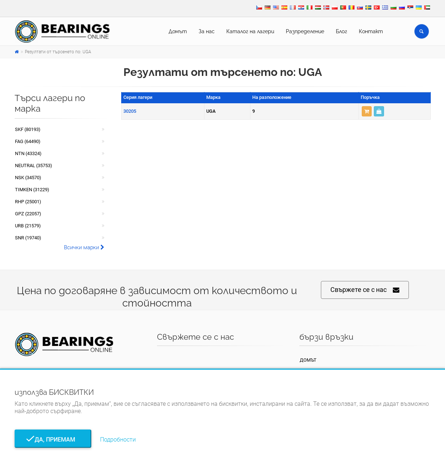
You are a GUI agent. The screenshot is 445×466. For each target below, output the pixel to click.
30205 (129, 111)
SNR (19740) (28, 237)
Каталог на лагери (250, 31)
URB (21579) (28, 225)
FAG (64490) (28, 141)
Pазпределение (305, 31)
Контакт (371, 31)
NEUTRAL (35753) (33, 165)
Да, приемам (52, 439)
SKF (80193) (28, 129)
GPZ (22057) (28, 213)
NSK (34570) (28, 177)
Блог (341, 31)
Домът (178, 31)
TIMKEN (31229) (32, 189)
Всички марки (84, 247)
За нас (207, 31)
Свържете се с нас (364, 290)
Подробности (118, 439)
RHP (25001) (28, 201)
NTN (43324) (28, 153)
